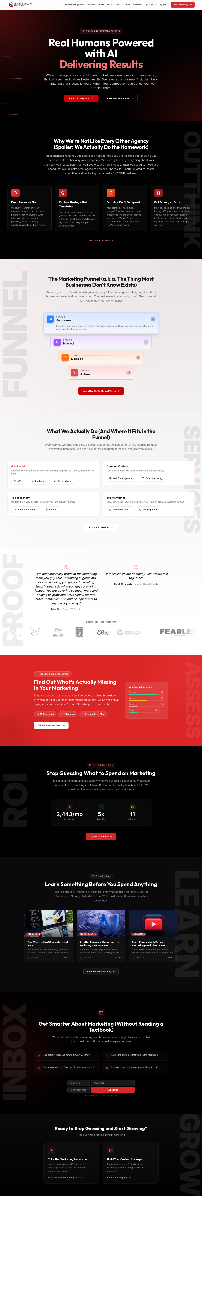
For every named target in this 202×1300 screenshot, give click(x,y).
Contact (137, 4)
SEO (19, 484)
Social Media (64, 484)
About (109, 4)
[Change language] (163, 5)
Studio (101, 4)
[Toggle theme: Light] (150, 5)
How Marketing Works (74, 4)
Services (91, 4)
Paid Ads (39, 484)
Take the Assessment (48, 725)
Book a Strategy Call (183, 4)
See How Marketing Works (119, 98)
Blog (128, 4)
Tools (119, 4)
